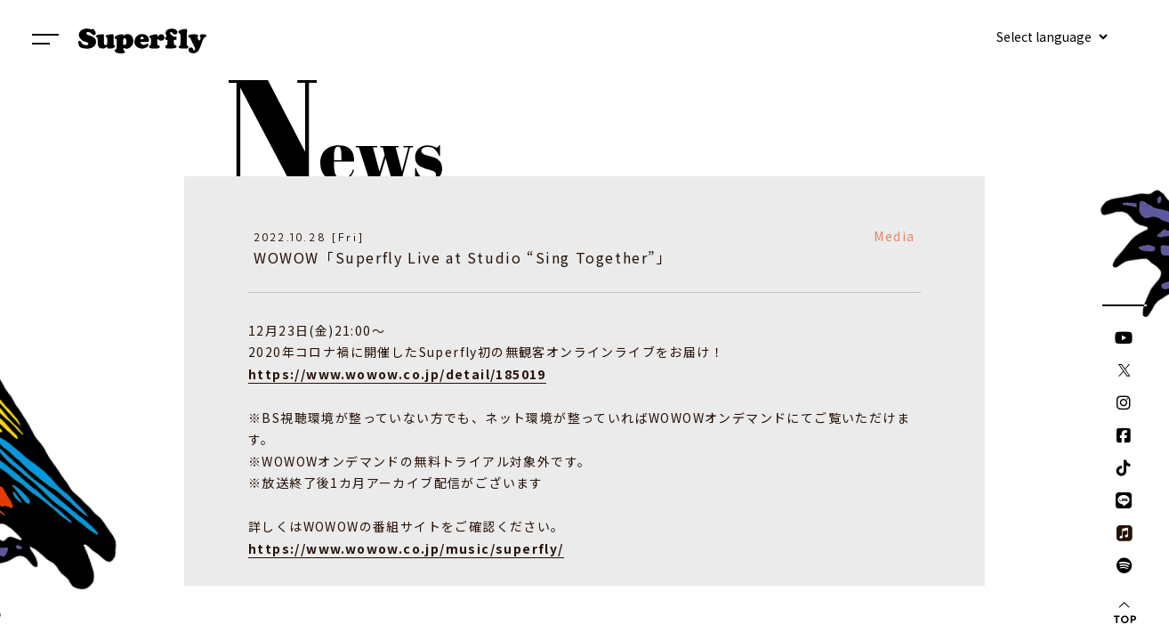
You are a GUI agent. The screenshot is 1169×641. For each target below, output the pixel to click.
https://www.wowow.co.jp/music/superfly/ (406, 548)
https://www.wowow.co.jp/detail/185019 (397, 374)
